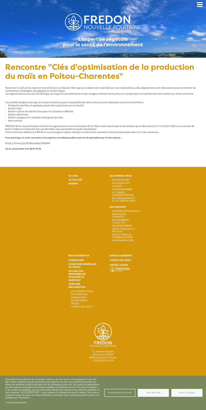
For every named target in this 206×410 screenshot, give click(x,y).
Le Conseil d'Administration (123, 194)
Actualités (75, 179)
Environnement (122, 225)
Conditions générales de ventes (82, 266)
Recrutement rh (78, 255)
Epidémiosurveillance (126, 211)
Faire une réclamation (76, 285)
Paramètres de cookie (120, 393)
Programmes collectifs (120, 221)
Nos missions (118, 207)
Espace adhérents (121, 255)
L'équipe (117, 186)
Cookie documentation (15, 402)
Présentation (120, 179)
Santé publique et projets (123, 230)
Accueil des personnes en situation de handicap (76, 276)
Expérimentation (123, 240)
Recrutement (79, 300)
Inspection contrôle (119, 215)
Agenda (73, 183)
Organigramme (122, 189)
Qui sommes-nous (121, 175)
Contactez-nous (81, 306)
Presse (75, 303)
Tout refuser (153, 393)
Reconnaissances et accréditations (123, 199)
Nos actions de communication (122, 236)
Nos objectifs (121, 183)
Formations (76, 260)
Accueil (73, 175)
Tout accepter (187, 393)
